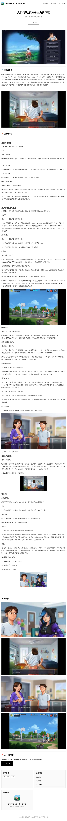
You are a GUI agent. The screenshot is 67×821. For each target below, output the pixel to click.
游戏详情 (45, 3)
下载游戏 (7, 763)
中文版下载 (62, 3)
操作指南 (53, 3)
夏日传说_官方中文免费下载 (13, 3)
